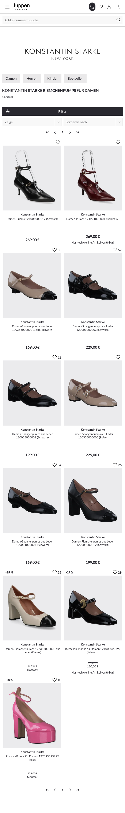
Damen (11, 78)
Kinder (52, 78)
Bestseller (75, 78)
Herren (32, 78)
